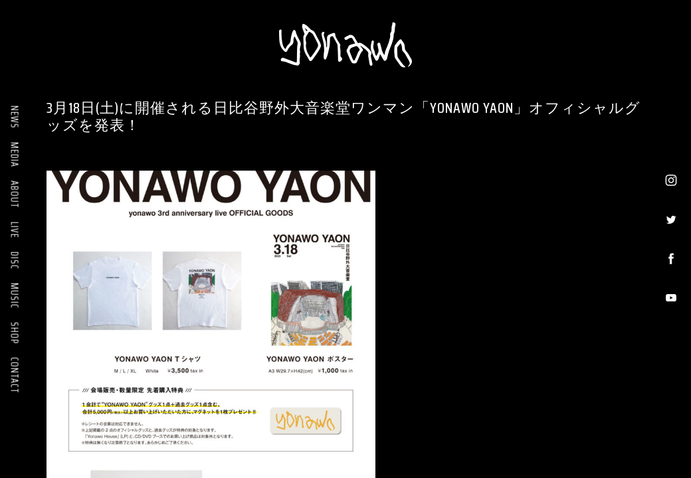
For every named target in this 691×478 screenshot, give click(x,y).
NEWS (14, 117)
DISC (14, 261)
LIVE (14, 230)
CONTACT (14, 375)
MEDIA (14, 154)
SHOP (14, 333)
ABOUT (14, 194)
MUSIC (14, 296)
